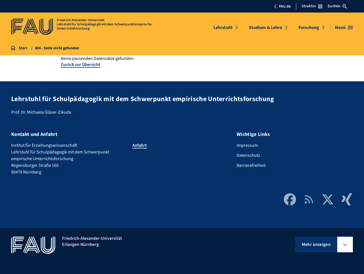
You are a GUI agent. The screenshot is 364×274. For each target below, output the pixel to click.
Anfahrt (139, 145)
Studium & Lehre (265, 28)
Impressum (247, 145)
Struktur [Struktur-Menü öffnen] (312, 6)
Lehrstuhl (222, 28)
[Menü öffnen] (344, 27)
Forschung (309, 28)
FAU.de (282, 6)
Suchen (337, 6)
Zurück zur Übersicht (80, 65)
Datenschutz (248, 155)
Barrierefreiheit (251, 165)
